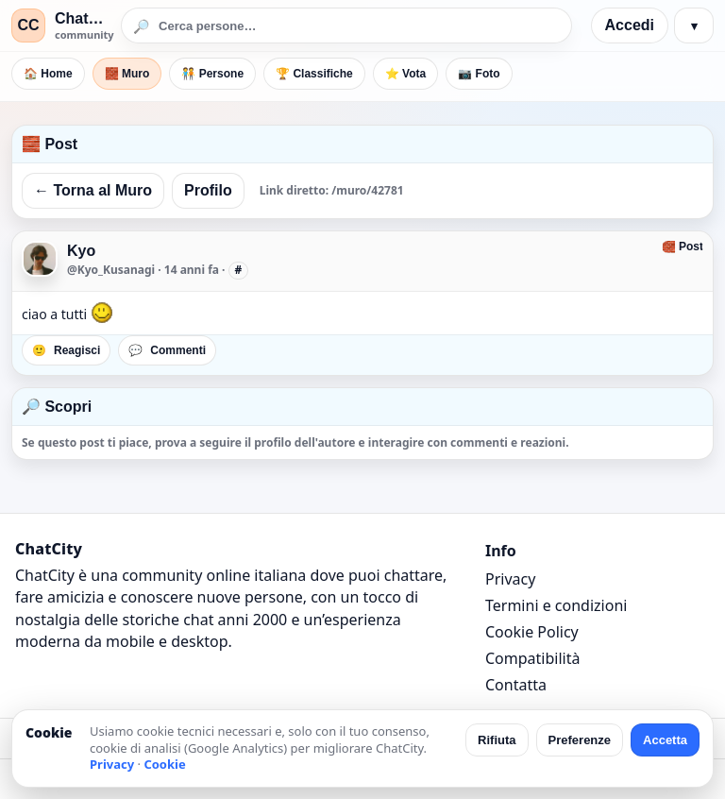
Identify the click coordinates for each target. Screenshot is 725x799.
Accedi (629, 25)
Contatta (516, 684)
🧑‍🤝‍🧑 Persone (212, 73)
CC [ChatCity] (28, 25)
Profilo (208, 190)
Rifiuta (496, 740)
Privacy (510, 579)
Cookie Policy (532, 631)
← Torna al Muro (93, 190)
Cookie (164, 764)
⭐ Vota (405, 73)
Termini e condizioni (556, 605)
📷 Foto (478, 73)
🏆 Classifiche (314, 73)
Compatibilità (532, 658)
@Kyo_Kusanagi (111, 270)
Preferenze (579, 740)
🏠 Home (48, 73)
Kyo (81, 251)
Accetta (665, 740)
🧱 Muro (127, 73)
